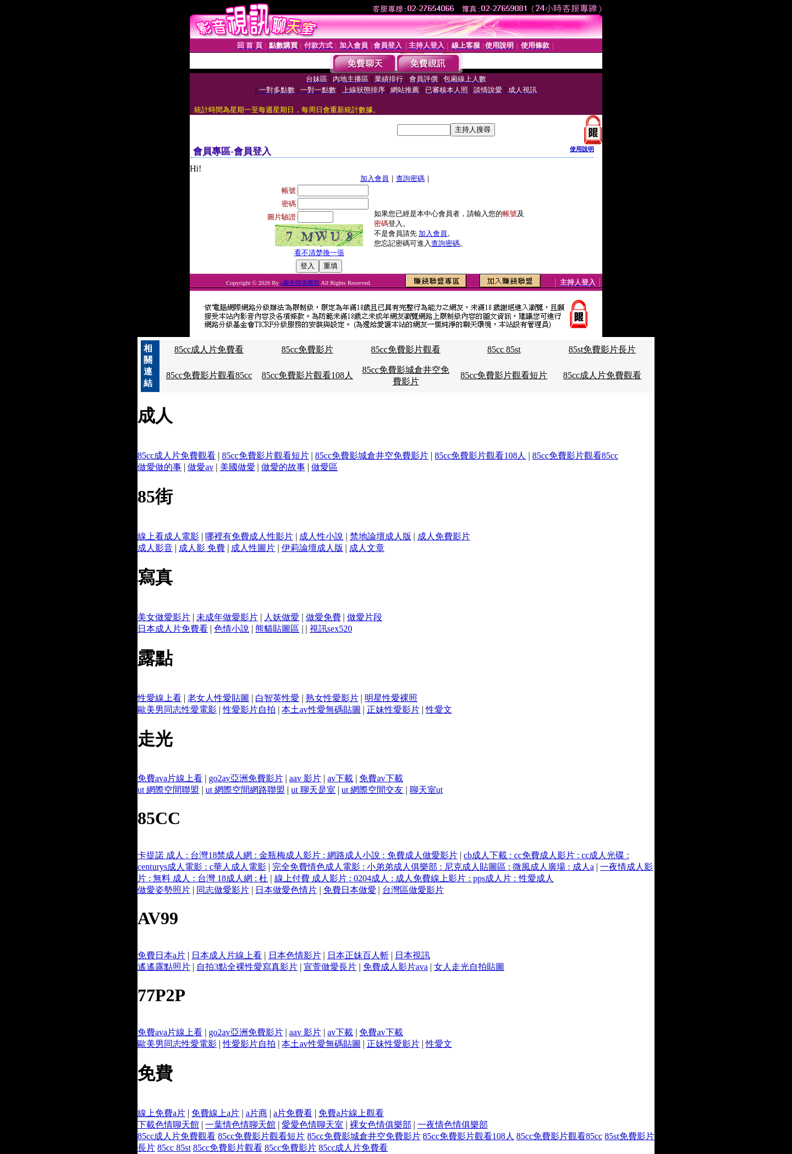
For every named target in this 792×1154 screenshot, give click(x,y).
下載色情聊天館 (168, 1124)
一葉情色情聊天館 (240, 1124)
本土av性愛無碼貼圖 (321, 709)
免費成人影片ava (395, 966)
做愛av (200, 467)
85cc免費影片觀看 (405, 349)
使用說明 (582, 149)
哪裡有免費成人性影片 (249, 536)
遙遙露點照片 (164, 966)
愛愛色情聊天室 (312, 1124)
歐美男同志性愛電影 (177, 709)
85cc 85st (504, 349)
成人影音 (155, 548)
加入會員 (374, 178)
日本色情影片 (294, 955)
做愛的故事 (283, 467)
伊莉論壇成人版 (312, 548)
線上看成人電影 (168, 536)
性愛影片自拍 (249, 709)
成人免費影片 (443, 536)
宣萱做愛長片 (330, 966)
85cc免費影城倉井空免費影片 (371, 455)
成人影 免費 (202, 548)
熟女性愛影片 (332, 698)
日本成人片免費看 (173, 628)
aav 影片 (305, 778)
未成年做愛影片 (227, 617)
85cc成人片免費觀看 (602, 375)
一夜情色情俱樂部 (452, 1124)
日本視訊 (412, 955)
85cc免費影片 (307, 349)
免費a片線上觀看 (351, 1113)
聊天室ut (426, 789)
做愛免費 (323, 617)
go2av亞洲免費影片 (245, 778)
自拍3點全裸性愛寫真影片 (247, 966)
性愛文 (439, 709)
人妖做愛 (281, 617)
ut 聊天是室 (313, 789)
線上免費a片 (161, 1113)
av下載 (340, 778)
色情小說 (231, 628)
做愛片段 (364, 617)
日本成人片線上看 (226, 955)
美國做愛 (237, 467)
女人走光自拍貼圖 (469, 966)
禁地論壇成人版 (380, 536)
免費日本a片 (161, 955)
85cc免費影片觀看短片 (503, 375)
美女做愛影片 (164, 617)
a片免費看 (292, 1113)
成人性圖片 (253, 548)
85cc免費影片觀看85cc (209, 375)
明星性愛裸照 (391, 698)
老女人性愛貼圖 (218, 698)
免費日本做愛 (349, 890)
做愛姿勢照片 (164, 890)
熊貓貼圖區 (277, 628)
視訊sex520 (331, 628)
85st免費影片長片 (602, 349)
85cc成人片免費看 (209, 349)
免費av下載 (381, 778)
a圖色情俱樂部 (300, 282)
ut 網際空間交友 (372, 789)
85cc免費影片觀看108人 (307, 375)
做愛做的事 (160, 467)
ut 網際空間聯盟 (168, 789)
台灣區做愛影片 (413, 890)
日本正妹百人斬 (358, 955)
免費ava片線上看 (170, 778)
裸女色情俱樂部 (380, 1124)
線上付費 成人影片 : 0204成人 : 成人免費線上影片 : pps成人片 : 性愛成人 (414, 878)
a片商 (256, 1113)
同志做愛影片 (222, 890)
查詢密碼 (410, 178)
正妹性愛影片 (393, 709)
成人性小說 (321, 536)
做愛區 (324, 467)
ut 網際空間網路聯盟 (245, 789)
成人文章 (366, 548)
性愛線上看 (160, 698)
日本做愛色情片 (286, 890)
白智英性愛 (277, 698)
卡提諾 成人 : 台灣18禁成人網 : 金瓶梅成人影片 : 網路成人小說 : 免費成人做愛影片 (298, 855)
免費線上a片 (215, 1113)
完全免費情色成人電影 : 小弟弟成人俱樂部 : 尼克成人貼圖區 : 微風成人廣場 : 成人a (433, 866)
